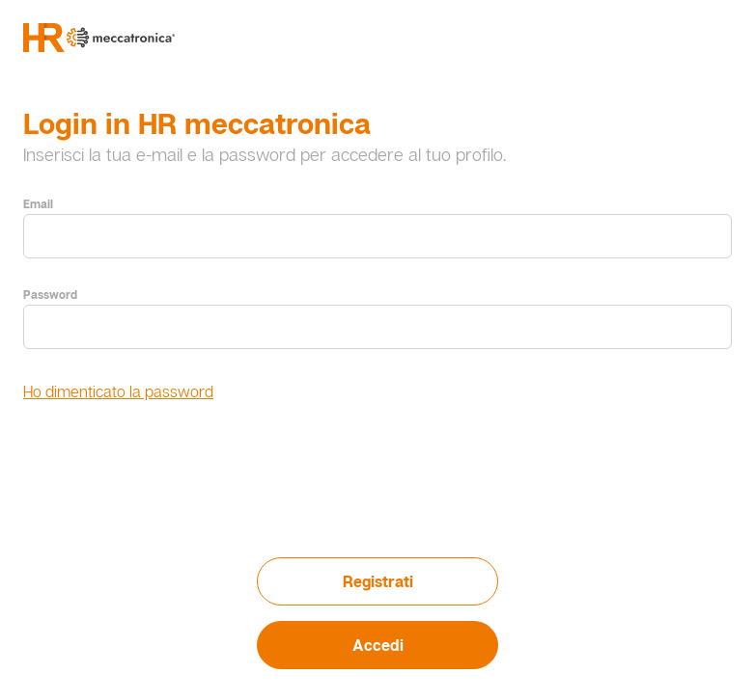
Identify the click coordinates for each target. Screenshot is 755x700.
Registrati (378, 581)
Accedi (378, 645)
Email (38, 204)
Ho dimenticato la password (118, 391)
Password (50, 294)
